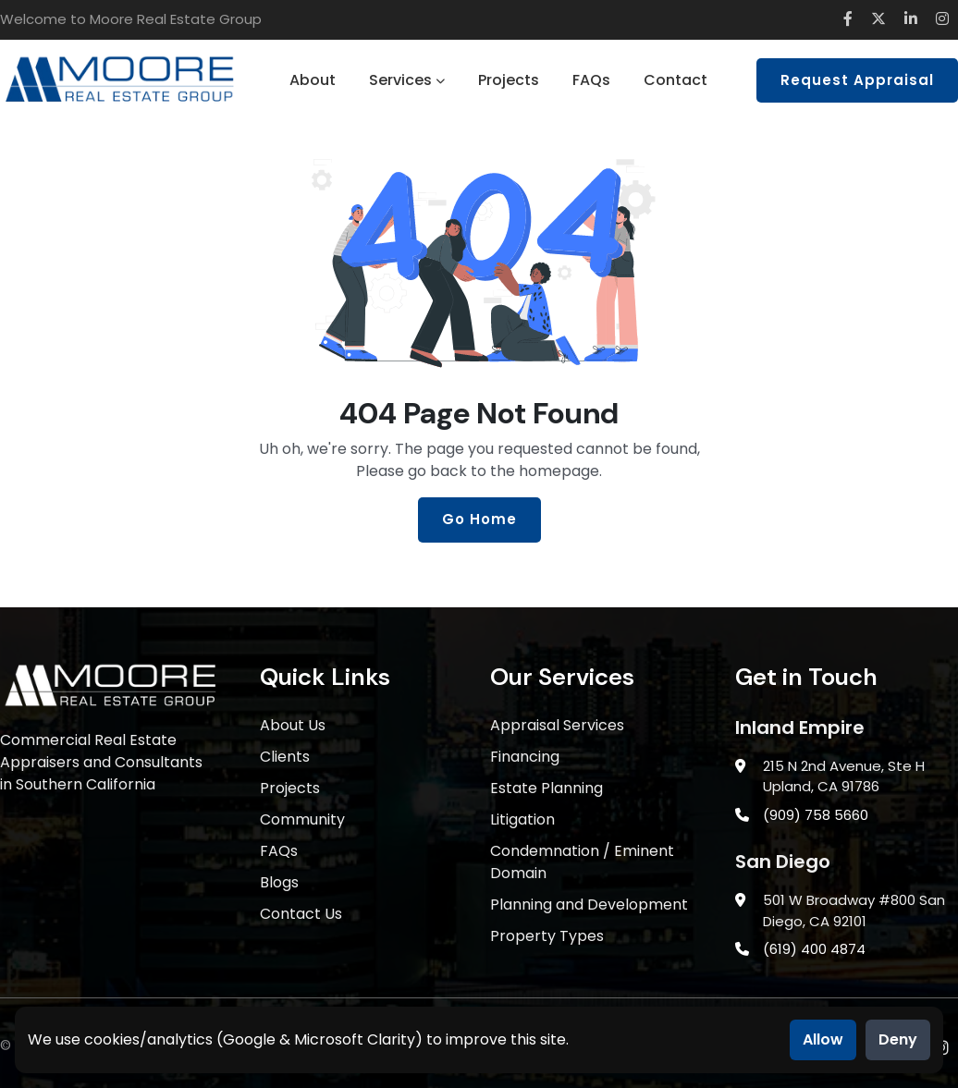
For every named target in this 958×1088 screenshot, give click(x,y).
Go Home (479, 519)
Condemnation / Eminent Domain (582, 862)
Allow (823, 1039)
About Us (292, 725)
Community (302, 819)
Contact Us (301, 913)
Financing (524, 756)
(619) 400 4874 (814, 949)
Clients (285, 756)
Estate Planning (546, 788)
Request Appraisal (857, 80)
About (312, 80)
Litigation (522, 819)
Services (407, 80)
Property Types (547, 936)
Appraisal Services (557, 725)
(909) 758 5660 (815, 815)
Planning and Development (589, 904)
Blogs (279, 882)
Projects (508, 80)
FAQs (591, 80)
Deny (897, 1039)
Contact (675, 80)
